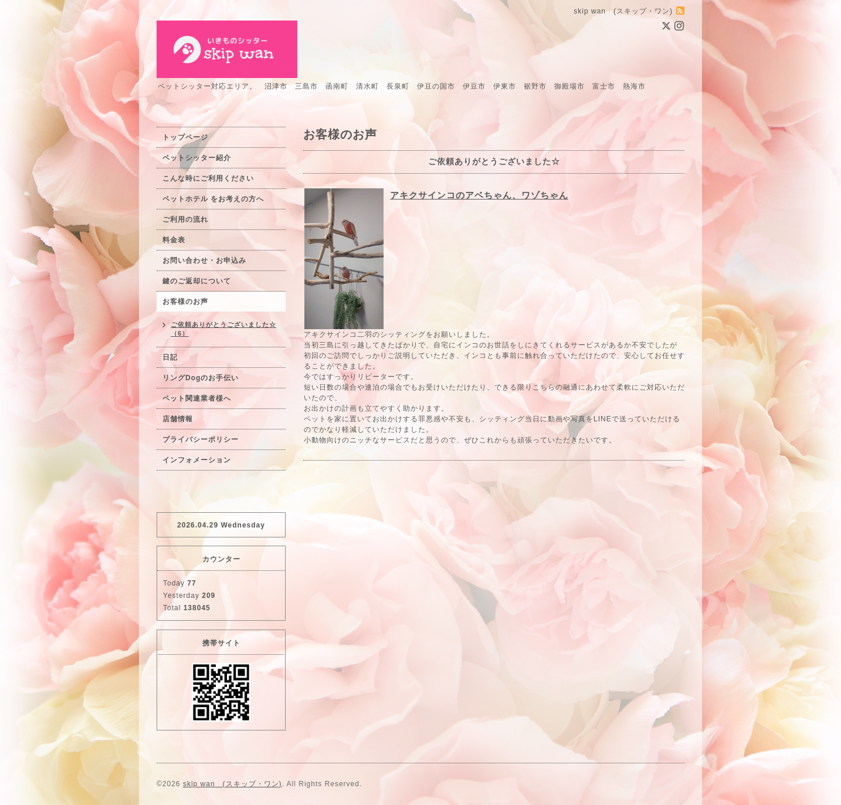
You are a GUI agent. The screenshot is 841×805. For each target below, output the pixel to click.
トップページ (185, 137)
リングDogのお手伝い (200, 378)
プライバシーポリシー (200, 439)
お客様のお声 (185, 301)
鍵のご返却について (196, 281)
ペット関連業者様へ (196, 398)
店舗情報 (177, 419)
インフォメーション (196, 460)
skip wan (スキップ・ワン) (232, 784)
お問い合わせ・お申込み (204, 260)
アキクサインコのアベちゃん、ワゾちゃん (479, 195)
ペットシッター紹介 (196, 158)
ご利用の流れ (185, 219)
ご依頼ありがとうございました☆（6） (223, 329)
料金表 (173, 240)
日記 (170, 357)
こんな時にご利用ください (208, 178)
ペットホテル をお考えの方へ (213, 199)
